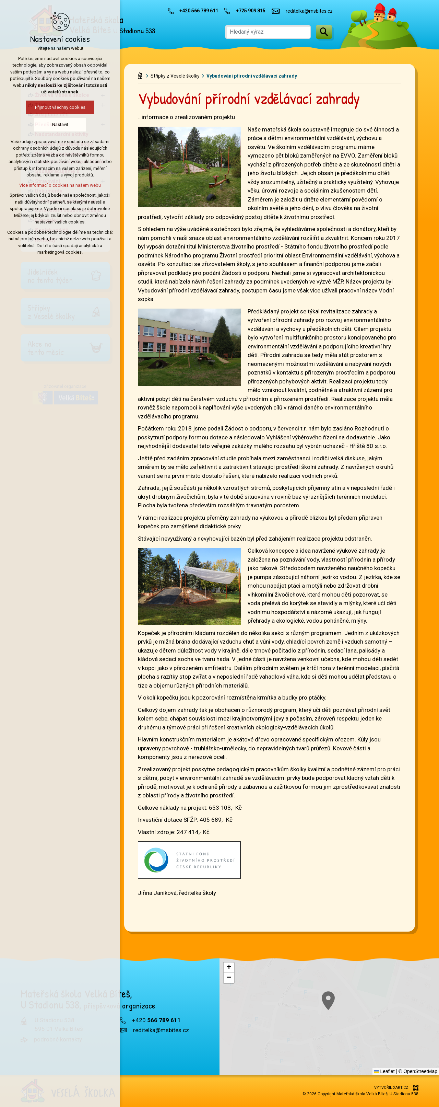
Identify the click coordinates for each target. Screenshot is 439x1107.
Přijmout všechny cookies (53, 107)
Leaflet (384, 1071)
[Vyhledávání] (324, 32)
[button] (229, 967)
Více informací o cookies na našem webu (53, 185)
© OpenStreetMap (418, 1071)
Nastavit (53, 124)
